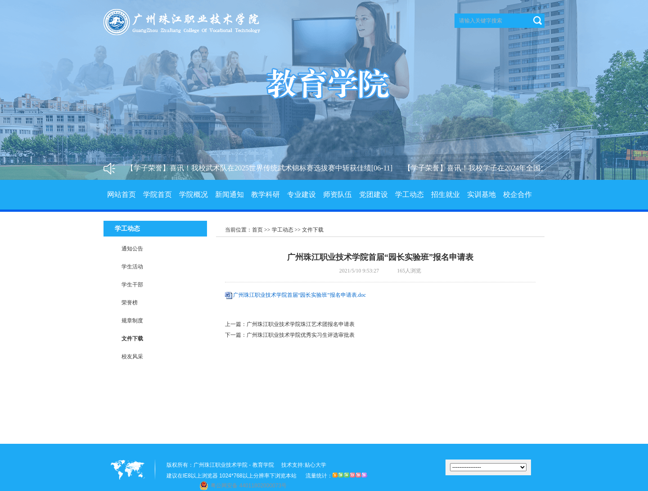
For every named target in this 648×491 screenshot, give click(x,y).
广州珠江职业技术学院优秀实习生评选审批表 (301, 335)
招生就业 (445, 194)
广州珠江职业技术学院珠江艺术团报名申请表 (301, 324)
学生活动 (132, 266)
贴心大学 (315, 465)
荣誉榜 (130, 302)
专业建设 (301, 194)
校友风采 (132, 356)
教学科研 (265, 194)
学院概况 (193, 194)
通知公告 (132, 249)
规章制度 (132, 320)
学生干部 (132, 284)
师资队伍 (337, 194)
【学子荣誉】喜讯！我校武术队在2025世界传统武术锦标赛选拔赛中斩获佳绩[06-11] (261, 168)
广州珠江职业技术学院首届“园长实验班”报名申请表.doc (299, 295)
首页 (257, 230)
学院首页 (157, 194)
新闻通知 (229, 194)
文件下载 (132, 338)
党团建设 (373, 194)
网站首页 (121, 194)
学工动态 (409, 194)
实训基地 (481, 194)
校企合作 (517, 194)
